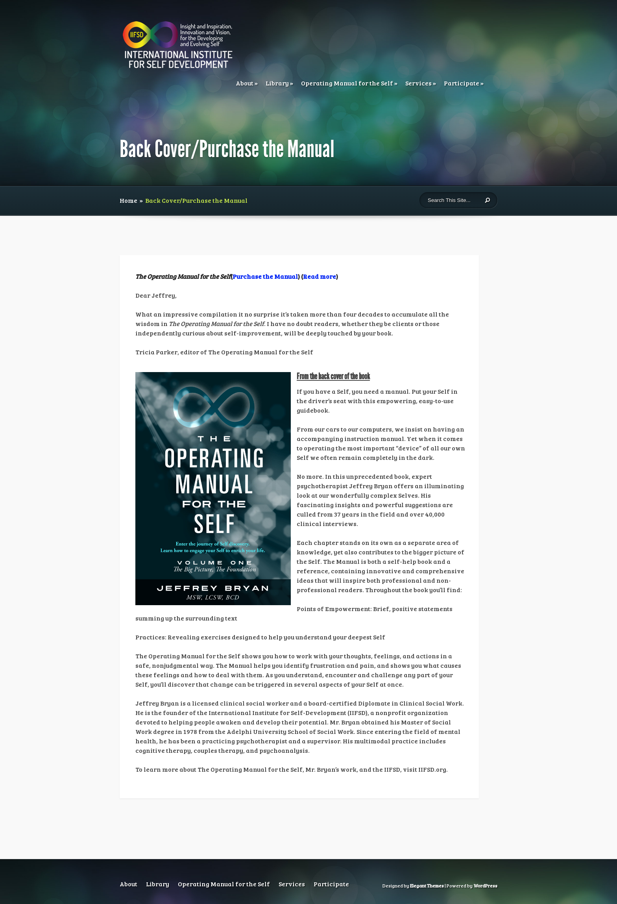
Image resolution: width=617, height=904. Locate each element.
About (244, 83)
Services (418, 83)
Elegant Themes (427, 885)
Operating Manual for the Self (347, 83)
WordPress (485, 885)
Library (277, 83)
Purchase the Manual (265, 276)
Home (128, 200)
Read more (319, 276)
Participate (461, 83)
